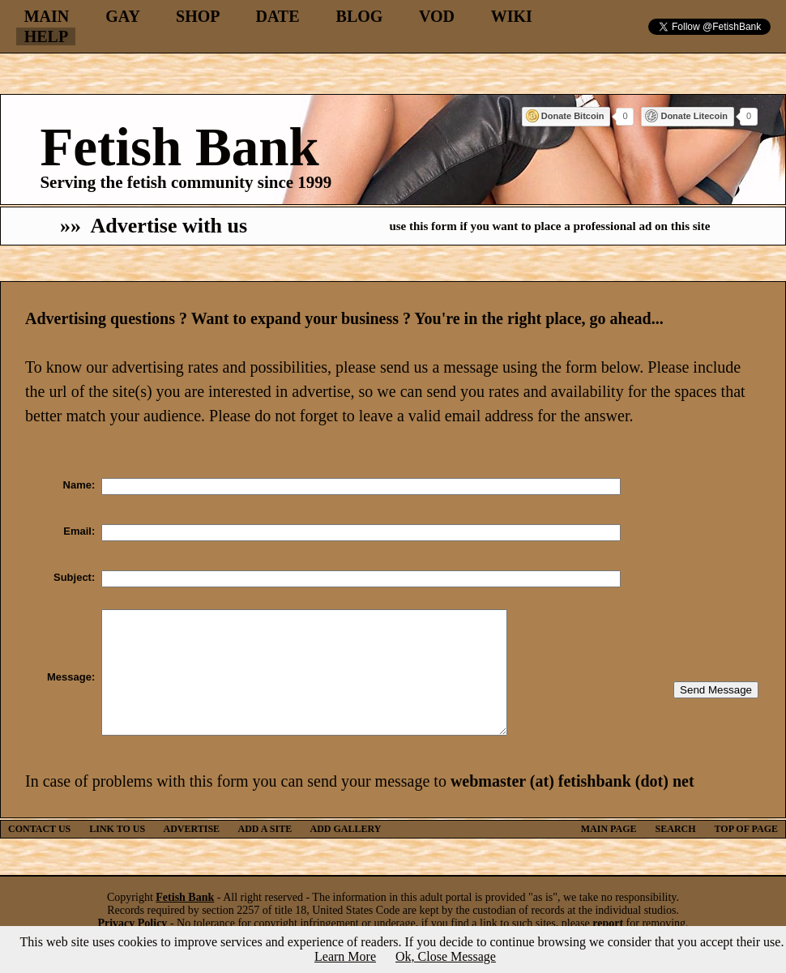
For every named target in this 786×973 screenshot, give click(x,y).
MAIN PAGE (609, 853)
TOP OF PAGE (746, 853)
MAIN (47, 16)
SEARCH (676, 853)
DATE (277, 16)
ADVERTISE (192, 853)
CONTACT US (39, 853)
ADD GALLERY (346, 853)
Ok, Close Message (445, 956)
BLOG (359, 16)
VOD (437, 16)
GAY (122, 16)
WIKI (511, 16)
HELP (45, 36)
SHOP (197, 16)
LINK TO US (117, 853)
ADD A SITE (264, 853)
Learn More (345, 956)
